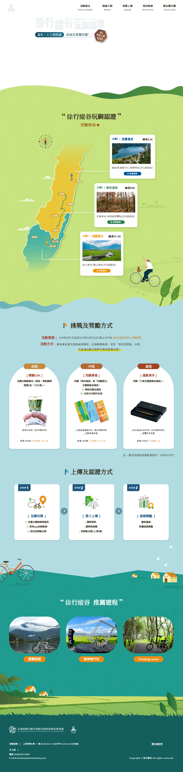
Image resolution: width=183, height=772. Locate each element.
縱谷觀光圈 (169, 8)
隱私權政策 (157, 744)
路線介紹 (107, 8)
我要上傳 (128, 8)
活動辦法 (85, 8)
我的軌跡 (148, 8)
